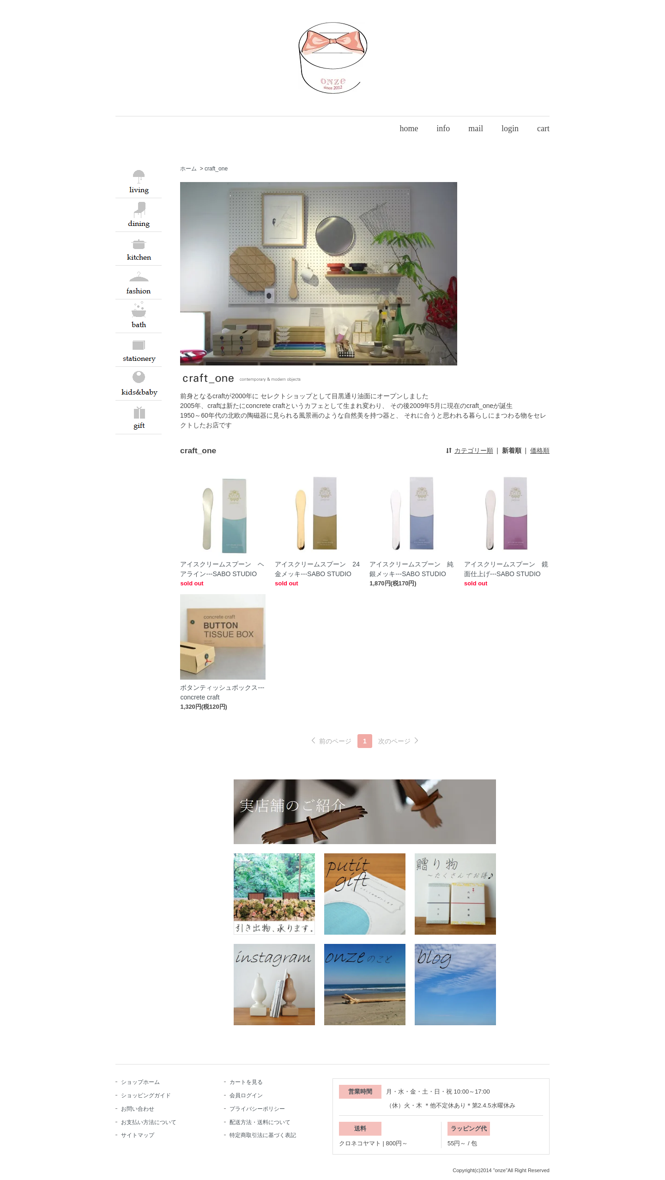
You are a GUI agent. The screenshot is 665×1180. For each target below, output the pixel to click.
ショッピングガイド (146, 1095)
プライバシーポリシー (257, 1109)
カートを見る (246, 1082)
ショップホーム (140, 1082)
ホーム (188, 168)
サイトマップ (137, 1135)
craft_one (216, 168)
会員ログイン (246, 1095)
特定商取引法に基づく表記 (263, 1135)
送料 (360, 1128)
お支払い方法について (148, 1122)
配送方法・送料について (260, 1122)
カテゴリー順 (473, 450)
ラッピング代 (469, 1128)
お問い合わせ (137, 1109)
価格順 (540, 450)
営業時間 (360, 1091)
